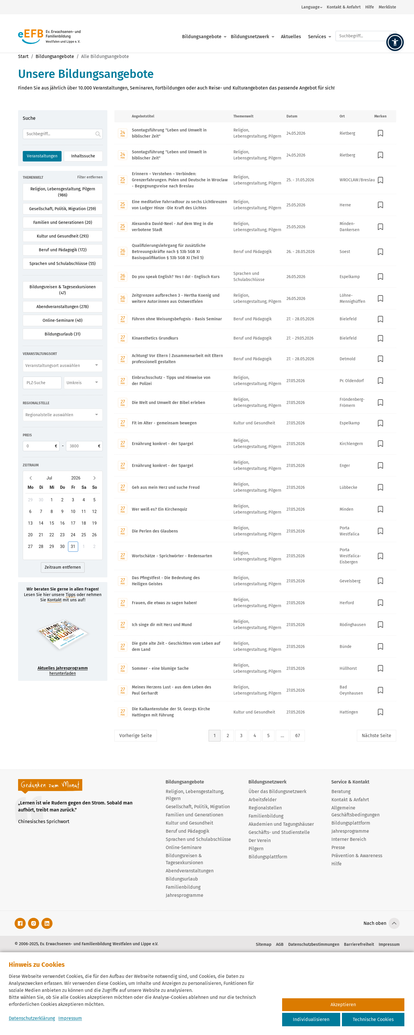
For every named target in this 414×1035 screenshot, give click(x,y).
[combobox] (63, 365)
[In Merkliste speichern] (380, 133)
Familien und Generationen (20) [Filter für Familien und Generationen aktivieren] (62, 222)
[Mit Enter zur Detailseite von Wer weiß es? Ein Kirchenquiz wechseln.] (255, 509)
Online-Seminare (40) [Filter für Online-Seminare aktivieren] (63, 320)
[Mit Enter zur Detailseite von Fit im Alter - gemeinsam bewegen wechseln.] (255, 423)
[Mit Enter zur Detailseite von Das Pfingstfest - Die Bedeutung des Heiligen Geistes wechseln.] (255, 581)
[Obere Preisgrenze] (84, 446)
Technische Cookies (373, 1019)
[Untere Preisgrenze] (41, 446)
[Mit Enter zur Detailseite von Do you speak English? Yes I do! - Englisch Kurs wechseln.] (255, 276)
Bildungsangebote (201, 30)
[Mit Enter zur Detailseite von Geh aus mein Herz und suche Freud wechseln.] (255, 487)
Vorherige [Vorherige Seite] (135, 735)
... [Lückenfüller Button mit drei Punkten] (282, 735)
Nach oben (375, 923)
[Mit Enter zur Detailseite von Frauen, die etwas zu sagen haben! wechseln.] (255, 603)
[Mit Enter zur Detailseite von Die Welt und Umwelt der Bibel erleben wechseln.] (255, 402)
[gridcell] (30, 500)
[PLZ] (42, 383)
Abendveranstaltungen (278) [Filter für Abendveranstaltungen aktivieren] (62, 306)
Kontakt (54, 600)
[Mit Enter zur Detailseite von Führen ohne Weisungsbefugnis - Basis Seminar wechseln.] (255, 318)
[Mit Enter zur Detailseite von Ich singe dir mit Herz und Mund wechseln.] (255, 624)
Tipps (71, 594)
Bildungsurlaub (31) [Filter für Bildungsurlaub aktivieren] (63, 334)
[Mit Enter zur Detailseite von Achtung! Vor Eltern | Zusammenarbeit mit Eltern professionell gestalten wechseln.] (255, 359)
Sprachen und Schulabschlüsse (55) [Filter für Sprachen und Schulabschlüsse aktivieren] (62, 263)
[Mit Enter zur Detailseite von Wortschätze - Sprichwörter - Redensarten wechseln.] (255, 556)
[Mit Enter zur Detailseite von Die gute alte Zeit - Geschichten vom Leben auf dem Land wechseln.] (255, 646)
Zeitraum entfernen (63, 567)
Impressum (70, 1018)
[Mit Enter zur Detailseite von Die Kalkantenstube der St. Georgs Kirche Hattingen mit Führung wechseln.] (255, 712)
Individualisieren (311, 1019)
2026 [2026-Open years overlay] (75, 478)
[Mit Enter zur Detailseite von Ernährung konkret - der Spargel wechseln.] (255, 443)
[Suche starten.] (391, 29)
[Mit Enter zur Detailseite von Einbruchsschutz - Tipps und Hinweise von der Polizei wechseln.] (255, 380)
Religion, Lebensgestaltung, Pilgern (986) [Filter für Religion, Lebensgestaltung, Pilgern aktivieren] (62, 192)
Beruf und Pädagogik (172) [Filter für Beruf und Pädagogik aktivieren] (63, 249)
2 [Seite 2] (228, 735)
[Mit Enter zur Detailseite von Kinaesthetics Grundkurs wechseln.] (255, 338)
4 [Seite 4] (255, 735)
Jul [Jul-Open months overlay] (49, 478)
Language (310, 7)
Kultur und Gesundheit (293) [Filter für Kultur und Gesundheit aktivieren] (63, 236)
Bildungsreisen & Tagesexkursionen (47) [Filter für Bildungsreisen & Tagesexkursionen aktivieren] (62, 290)
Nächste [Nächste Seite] (376, 735)
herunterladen (63, 671)
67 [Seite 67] (297, 735)
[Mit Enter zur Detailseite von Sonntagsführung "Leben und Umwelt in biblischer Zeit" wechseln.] (255, 133)
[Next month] (94, 478)
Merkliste (387, 7)
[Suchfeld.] (366, 29)
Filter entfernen (90, 177)
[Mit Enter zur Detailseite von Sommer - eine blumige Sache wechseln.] (255, 668)
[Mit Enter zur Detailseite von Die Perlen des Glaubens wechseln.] (255, 531)
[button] (395, 42)
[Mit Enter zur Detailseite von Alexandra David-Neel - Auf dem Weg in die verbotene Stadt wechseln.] (255, 227)
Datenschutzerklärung (32, 1018)
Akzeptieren (343, 1004)
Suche (29, 118)
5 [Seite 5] (268, 735)
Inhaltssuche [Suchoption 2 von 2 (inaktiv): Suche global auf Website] (83, 156)
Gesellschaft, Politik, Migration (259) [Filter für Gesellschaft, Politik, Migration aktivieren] (62, 208)
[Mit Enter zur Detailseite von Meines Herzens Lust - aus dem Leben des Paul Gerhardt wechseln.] (255, 690)
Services (317, 30)
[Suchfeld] (63, 134)
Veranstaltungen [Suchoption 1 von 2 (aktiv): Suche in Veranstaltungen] (42, 156)
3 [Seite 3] (241, 735)
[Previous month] (30, 478)
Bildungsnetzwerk (250, 30)
